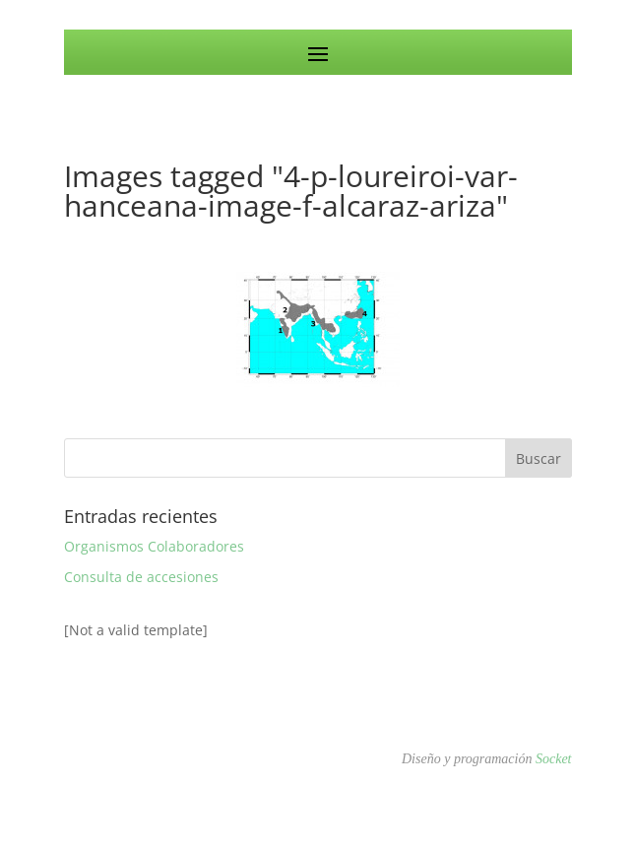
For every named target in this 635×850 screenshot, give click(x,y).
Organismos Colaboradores (154, 546)
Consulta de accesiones (141, 576)
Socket (554, 759)
